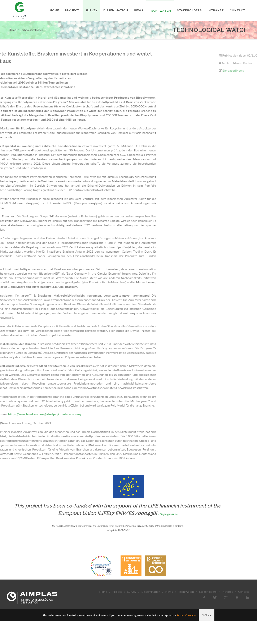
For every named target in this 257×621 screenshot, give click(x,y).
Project (117, 591)
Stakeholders (208, 591)
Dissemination (150, 591)
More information (187, 615)
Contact (243, 591)
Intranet (227, 591)
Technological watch (31, 29)
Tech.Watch (186, 591)
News (169, 591)
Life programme (167, 514)
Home (12, 29)
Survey (131, 591)
